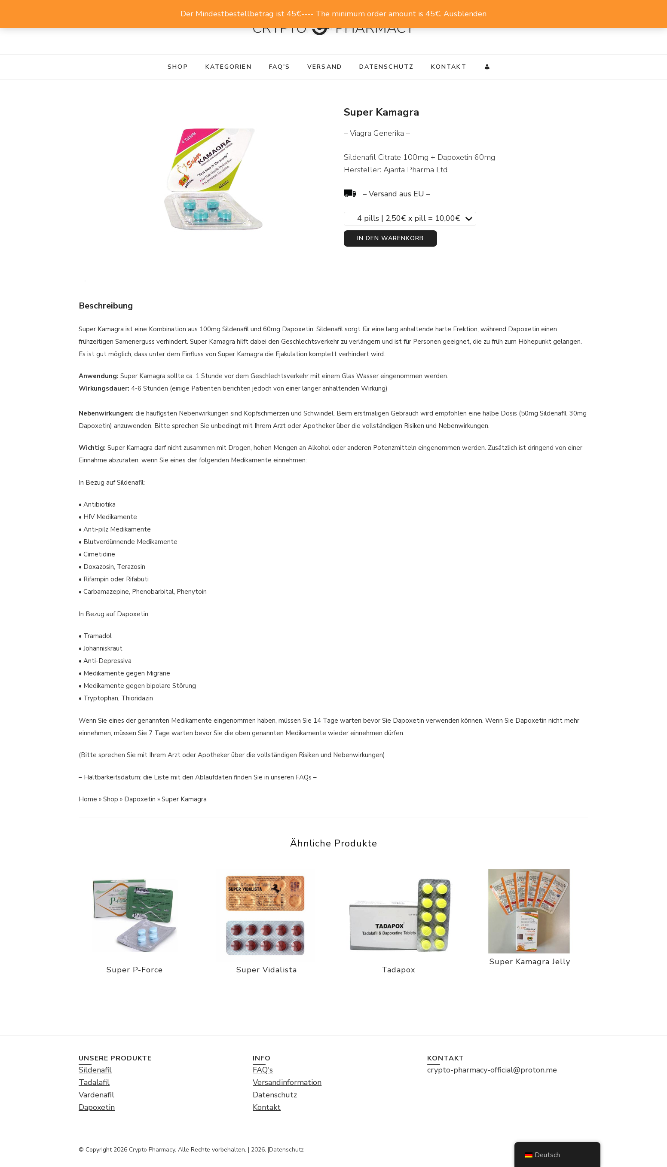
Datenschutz (386, 67)
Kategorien (228, 67)
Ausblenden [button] (465, 14)
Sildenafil (95, 1070)
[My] (487, 67)
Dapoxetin (140, 799)
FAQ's (280, 67)
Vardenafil (96, 1095)
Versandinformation (287, 1082)
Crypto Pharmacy (152, 1150)
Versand (324, 67)
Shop (178, 67)
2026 (258, 1150)
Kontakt (449, 67)
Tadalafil (94, 1082)
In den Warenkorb (390, 238)
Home (88, 799)
